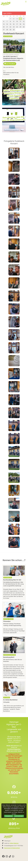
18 (20, 24)
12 (23, 21)
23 (13, 27)
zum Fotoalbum (9, 63)
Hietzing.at (6, 3)
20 (3, 27)
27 (3, 29)
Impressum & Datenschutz (12, 848)
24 (17, 27)
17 (17, 24)
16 (13, 24)
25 (20, 27)
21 (7, 27)
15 (10, 24)
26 (23, 27)
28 (7, 29)
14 (7, 24)
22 (10, 27)
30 (13, 29)
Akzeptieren (8, 816)
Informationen (19, 816)
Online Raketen (14, 843)
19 (23, 24)
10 (17, 21)
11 (20, 21)
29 (10, 29)
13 (3, 24)
